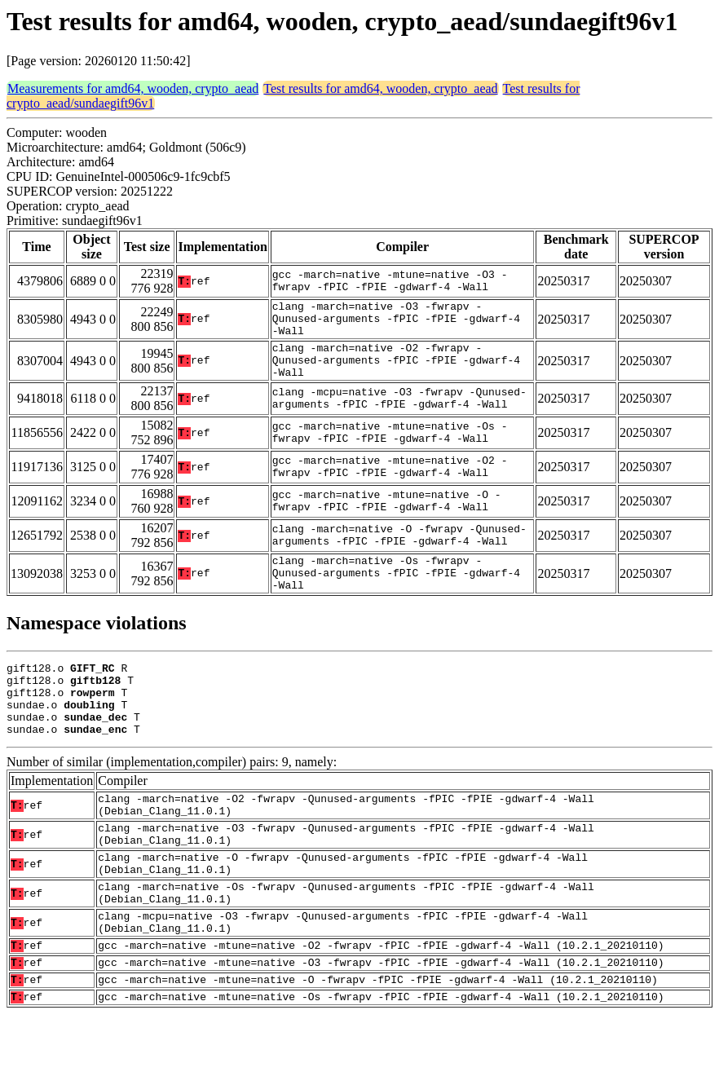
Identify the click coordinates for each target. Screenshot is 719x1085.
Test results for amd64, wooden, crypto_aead (380, 88)
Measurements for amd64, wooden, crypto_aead (132, 88)
